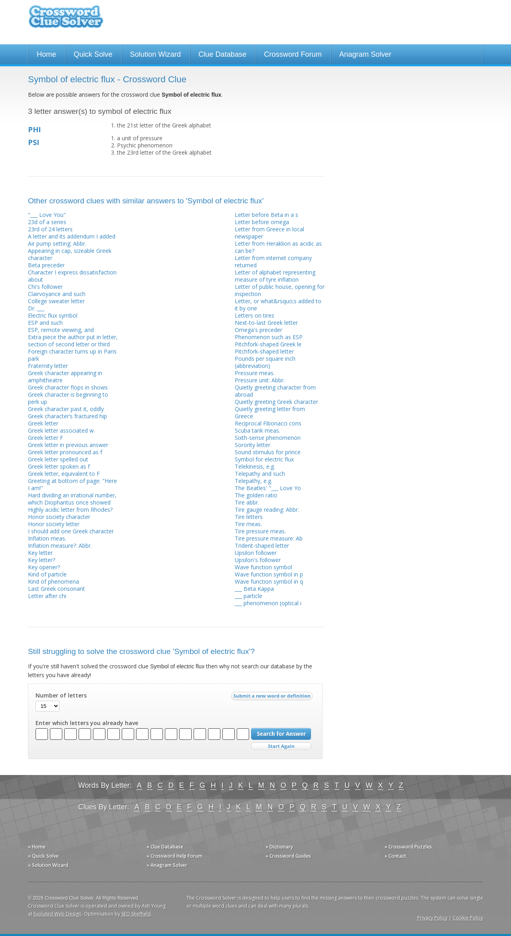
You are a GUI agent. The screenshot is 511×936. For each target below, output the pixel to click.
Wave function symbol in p (269, 574)
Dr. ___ (36, 308)
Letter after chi (47, 596)
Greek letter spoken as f (59, 466)
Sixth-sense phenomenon (268, 437)
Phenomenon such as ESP (269, 337)
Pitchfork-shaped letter (264, 351)
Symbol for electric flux (264, 459)
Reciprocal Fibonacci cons (268, 423)
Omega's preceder (258, 330)
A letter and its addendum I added (71, 236)
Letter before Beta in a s (266, 215)
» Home (37, 846)
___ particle (248, 596)
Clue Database (222, 54)
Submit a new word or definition (273, 698)
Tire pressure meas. (260, 531)
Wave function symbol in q (269, 581)
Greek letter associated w (61, 430)
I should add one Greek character (71, 531)
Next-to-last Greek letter (266, 322)
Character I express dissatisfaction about (72, 275)
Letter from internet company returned (273, 261)
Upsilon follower (256, 552)
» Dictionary (279, 846)
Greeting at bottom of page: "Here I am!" (72, 484)
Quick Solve (93, 54)
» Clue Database (165, 846)
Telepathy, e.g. (253, 481)
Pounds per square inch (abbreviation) (265, 362)
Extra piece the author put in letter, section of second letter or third (73, 340)
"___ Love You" (47, 215)
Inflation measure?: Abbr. (60, 545)
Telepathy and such (260, 473)
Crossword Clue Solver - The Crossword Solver (66, 20)
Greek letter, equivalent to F (64, 473)
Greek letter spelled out (58, 459)
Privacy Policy (432, 917)
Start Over (281, 746)
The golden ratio (256, 495)
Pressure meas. (255, 373)
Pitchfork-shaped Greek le (268, 344)
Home (46, 54)
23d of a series (47, 222)
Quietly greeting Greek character (276, 401)
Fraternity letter (48, 366)
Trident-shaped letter (262, 545)
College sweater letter (56, 301)
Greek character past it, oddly (66, 409)
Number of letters (61, 695)
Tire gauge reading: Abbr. (267, 509)
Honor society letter (53, 524)
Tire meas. (248, 524)
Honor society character (59, 517)
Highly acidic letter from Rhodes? (70, 509)
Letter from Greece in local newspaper (269, 232)
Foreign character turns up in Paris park (72, 355)
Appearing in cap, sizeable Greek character (69, 254)
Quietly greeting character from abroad (275, 391)
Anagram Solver (365, 54)
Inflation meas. (47, 538)
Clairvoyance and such (56, 294)
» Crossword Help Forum (174, 856)
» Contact (395, 856)
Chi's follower (45, 286)
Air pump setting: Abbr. (57, 243)
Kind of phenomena (53, 581)
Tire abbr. (247, 502)
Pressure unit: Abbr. (260, 380)
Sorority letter (252, 445)
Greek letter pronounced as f (65, 452)
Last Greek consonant (56, 588)
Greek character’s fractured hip (67, 416)
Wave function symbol (263, 567)
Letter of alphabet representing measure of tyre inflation (275, 275)
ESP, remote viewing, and (61, 330)
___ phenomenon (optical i (268, 603)
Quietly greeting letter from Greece (270, 412)
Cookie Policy (468, 917)
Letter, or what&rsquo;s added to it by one (278, 304)
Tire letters (249, 517)
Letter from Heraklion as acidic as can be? (278, 247)
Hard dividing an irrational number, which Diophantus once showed (72, 498)
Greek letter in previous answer (68, 445)
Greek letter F (45, 437)
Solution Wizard (155, 54)
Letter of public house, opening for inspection (280, 290)
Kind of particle (47, 574)
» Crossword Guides (288, 856)
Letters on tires (254, 315)
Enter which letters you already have (87, 723)
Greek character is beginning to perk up (68, 398)
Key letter (40, 552)
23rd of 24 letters (50, 229)
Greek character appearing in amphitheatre (65, 376)
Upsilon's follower (258, 560)
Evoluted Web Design (57, 913)
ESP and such (45, 322)
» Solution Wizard (48, 865)
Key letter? (41, 560)
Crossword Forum (293, 54)
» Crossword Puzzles (408, 846)
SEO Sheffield (136, 913)
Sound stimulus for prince (268, 452)
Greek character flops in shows (68, 387)
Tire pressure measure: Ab (269, 538)
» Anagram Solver (167, 865)
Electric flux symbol (52, 315)
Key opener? (44, 567)
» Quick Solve (43, 856)
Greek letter (43, 423)
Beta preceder (46, 265)
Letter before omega (262, 222)
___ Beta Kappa (254, 588)
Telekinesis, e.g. (255, 466)
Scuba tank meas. (257, 430)
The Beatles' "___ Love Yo (268, 488)
